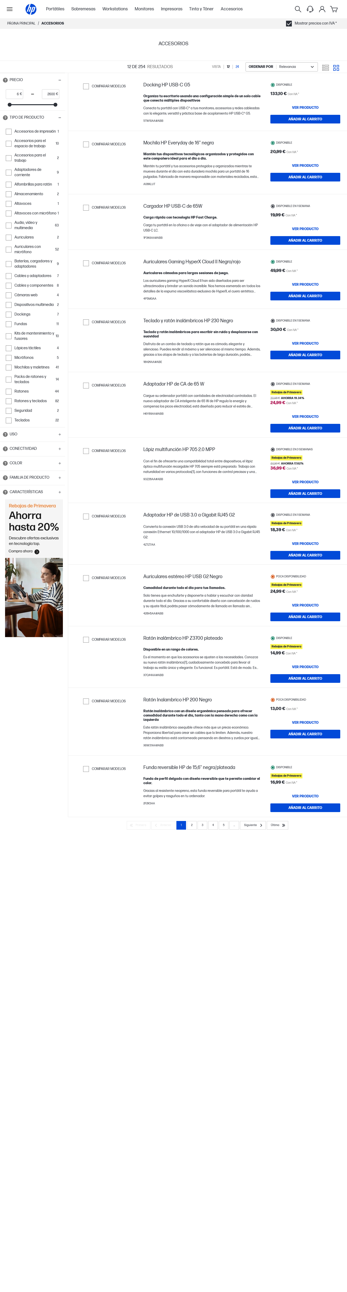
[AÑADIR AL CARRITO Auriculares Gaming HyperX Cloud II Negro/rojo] (305, 319)
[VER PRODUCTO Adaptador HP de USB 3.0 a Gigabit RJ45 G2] (305, 595)
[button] (32, 80)
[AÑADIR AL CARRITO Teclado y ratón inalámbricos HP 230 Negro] (305, 385)
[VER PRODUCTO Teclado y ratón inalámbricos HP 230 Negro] (305, 374)
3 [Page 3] (202, 897)
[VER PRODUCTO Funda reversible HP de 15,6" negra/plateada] (305, 863)
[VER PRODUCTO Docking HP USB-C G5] (305, 107)
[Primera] (138, 897)
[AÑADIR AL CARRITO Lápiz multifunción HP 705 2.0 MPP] (305, 529)
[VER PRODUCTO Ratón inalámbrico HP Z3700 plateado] (305, 729)
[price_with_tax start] (13, 94)
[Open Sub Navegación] (9, 9)
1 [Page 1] (181, 897)
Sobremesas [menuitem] (83, 9)
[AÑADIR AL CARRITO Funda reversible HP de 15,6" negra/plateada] (305, 875)
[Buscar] (298, 9)
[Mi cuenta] (322, 9)
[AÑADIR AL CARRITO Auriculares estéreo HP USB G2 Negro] (305, 674)
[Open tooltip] (5, 80)
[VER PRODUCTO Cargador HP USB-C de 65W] (305, 241)
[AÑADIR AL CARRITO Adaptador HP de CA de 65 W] (305, 462)
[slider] (10, 105)
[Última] (277, 897)
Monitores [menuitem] (144, 9)
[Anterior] (163, 897)
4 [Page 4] (213, 897)
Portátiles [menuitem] (55, 9)
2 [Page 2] (192, 897)
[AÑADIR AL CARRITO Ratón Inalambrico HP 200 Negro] (305, 801)
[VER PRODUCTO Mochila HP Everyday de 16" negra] (305, 174)
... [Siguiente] (234, 897)
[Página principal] (31, 9)
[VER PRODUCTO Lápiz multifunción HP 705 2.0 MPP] (305, 517)
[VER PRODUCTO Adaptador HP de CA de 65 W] (305, 450)
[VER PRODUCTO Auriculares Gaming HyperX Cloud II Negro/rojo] (305, 307)
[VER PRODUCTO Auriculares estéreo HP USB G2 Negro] (305, 662)
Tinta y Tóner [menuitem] (201, 9)
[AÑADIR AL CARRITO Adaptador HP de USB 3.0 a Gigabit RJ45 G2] (305, 607)
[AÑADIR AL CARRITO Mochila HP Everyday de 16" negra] (305, 185)
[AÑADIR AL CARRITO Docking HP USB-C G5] (305, 119)
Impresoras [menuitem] (171, 9)
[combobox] (282, 66)
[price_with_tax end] (49, 94)
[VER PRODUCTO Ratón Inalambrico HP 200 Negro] (305, 789)
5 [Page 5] (224, 897)
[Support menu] (310, 9)
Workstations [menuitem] (115, 9)
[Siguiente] (253, 897)
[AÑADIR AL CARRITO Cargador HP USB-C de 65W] (305, 252)
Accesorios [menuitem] (232, 9)
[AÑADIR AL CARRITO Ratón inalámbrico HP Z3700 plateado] (305, 740)
